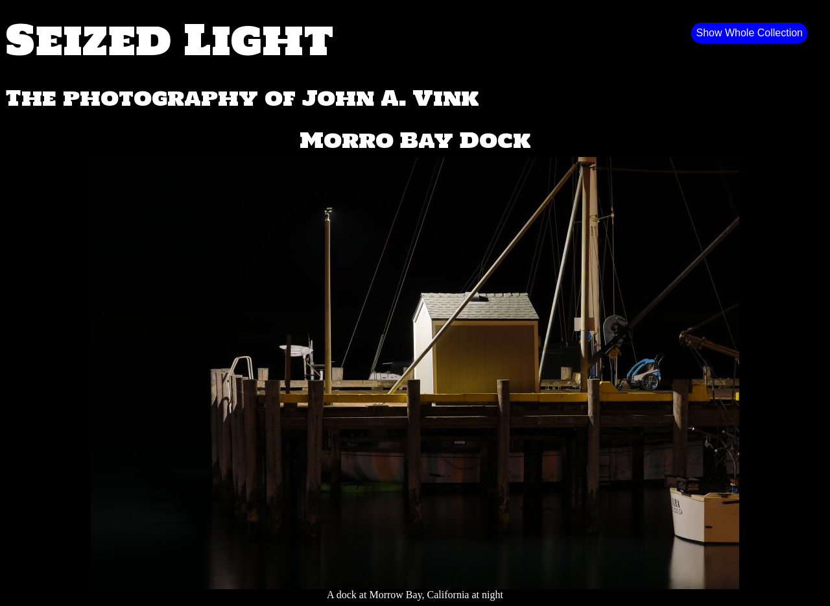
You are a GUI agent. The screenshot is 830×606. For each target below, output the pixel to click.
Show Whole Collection (749, 32)
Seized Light (169, 39)
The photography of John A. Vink (242, 98)
